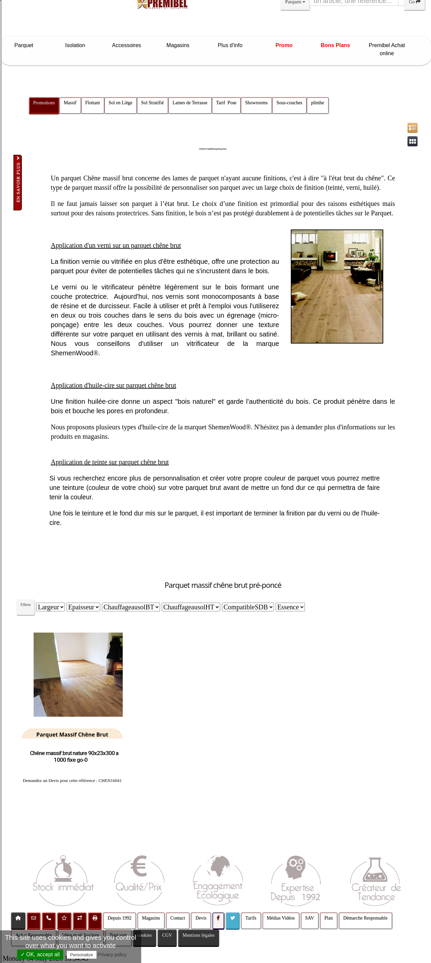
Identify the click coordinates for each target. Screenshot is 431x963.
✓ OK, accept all (40, 954)
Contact (177, 918)
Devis (200, 918)
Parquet (27, 45)
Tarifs (250, 918)
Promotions (44, 102)
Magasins (181, 45)
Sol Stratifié (152, 102)
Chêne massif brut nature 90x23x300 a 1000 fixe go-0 (74, 756)
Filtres (26, 604)
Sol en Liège (120, 102)
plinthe (317, 102)
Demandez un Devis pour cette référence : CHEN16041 (72, 780)
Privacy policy (112, 954)
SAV (309, 918)
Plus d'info (232, 45)
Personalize (81, 954)
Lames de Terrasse (189, 102)
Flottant (92, 102)
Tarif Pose (226, 102)
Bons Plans (335, 45)
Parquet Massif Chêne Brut (72, 734)
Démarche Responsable (365, 918)
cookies (145, 935)
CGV (167, 935)
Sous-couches (289, 102)
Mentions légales (198, 935)
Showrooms (256, 102)
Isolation (78, 45)
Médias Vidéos (281, 918)
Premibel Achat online (387, 49)
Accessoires (130, 45)
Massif (70, 102)
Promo (283, 45)
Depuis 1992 (119, 918)
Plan (328, 918)
